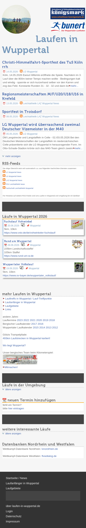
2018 (52, 320)
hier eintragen (16, 408)
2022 (26, 320)
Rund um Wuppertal (17, 241)
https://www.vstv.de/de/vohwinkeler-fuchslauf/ (29, 232)
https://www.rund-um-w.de (18, 255)
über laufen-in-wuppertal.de (23, 506)
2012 (55, 327)
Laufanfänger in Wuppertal (20, 302)
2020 (39, 320)
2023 (20, 320)
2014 (42, 327)
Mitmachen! (11, 367)
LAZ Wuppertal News (14, 180)
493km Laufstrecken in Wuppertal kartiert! (26, 338)
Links (8, 309)
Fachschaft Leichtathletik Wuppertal (19, 188)
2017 (34, 323)
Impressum (13, 521)
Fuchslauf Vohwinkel (18, 221)
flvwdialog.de (49, 456)
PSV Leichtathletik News (15, 184)
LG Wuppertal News (13, 176)
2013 (49, 327)
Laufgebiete (12, 305)
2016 (40, 323)
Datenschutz (13, 516)
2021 (33, 320)
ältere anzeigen (13, 389)
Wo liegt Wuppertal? (14, 345)
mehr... (74, 85)
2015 (36, 327)
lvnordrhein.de (50, 448)
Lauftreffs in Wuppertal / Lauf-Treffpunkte (28, 298)
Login (9, 511)
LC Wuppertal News (13, 172)
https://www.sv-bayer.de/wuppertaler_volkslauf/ (29, 275)
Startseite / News (16, 478)
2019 (45, 320)
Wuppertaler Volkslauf (18, 264)
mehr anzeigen (13, 156)
